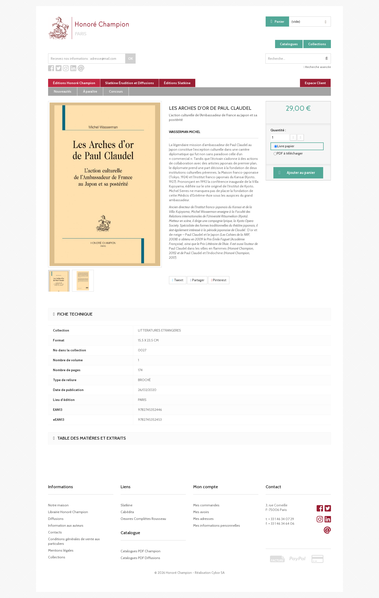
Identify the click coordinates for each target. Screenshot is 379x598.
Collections (317, 44)
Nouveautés (62, 91)
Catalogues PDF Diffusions (140, 558)
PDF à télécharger (290, 153)
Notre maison (58, 505)
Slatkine (126, 505)
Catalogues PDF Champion (140, 551)
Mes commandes (206, 505)
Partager (197, 280)
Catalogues (289, 44)
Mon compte (205, 486)
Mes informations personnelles (216, 525)
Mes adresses (203, 519)
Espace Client (315, 83)
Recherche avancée (317, 67)
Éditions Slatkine (177, 83)
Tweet (177, 280)
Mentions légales (60, 550)
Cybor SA (218, 573)
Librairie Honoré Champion (68, 512)
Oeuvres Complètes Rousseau (143, 519)
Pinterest (218, 280)
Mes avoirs (201, 512)
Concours (116, 91)
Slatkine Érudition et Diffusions (129, 83)
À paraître (90, 91)
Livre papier (285, 146)
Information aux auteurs (65, 525)
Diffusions (56, 519)
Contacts (55, 532)
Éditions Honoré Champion (74, 83)
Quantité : (278, 130)
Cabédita (127, 512)
